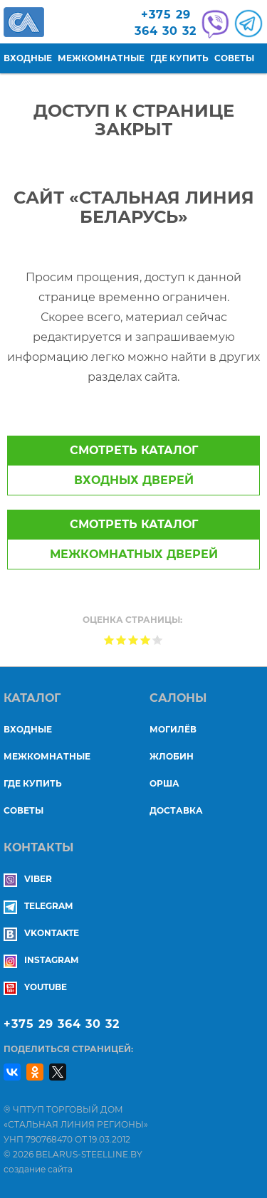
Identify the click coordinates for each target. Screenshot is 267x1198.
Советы (234, 58)
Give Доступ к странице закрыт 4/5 (146, 639)
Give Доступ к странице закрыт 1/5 (109, 639)
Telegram (38, 905)
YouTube (35, 987)
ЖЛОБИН (172, 756)
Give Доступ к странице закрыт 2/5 (121, 639)
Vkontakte (41, 933)
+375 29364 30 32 (166, 23)
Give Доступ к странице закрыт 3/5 (133, 639)
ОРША (164, 783)
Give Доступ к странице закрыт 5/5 (158, 639)
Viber (28, 878)
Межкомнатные (101, 58)
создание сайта (38, 1169)
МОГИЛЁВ (173, 729)
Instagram (41, 960)
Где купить (179, 58)
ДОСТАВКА (176, 810)
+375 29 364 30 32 (62, 1024)
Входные (28, 58)
